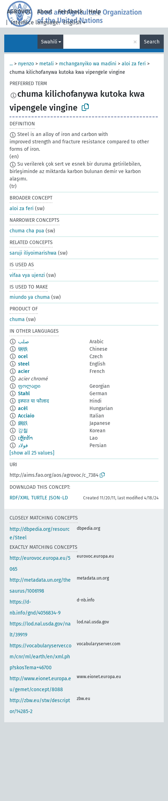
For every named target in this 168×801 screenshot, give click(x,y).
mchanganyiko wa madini (87, 64)
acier (24, 371)
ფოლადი (29, 386)
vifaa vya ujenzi (27, 275)
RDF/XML (19, 498)
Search (152, 42)
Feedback (70, 11)
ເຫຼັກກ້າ (25, 438)
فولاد (23, 446)
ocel (23, 357)
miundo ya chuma (30, 297)
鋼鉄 (23, 423)
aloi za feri (134, 64)
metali (46, 64)
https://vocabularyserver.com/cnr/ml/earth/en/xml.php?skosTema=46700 (40, 657)
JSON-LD (58, 498)
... (11, 64)
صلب (23, 342)
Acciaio (26, 416)
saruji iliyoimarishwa (33, 253)
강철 (23, 431)
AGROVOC (19, 11)
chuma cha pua (27, 231)
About (44, 11)
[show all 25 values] (32, 453)
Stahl (24, 394)
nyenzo (26, 64)
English (72, 22)
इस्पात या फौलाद (33, 401)
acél (23, 408)
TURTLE (39, 498)
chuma (17, 319)
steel (23, 364)
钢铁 (23, 349)
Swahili (49, 42)
